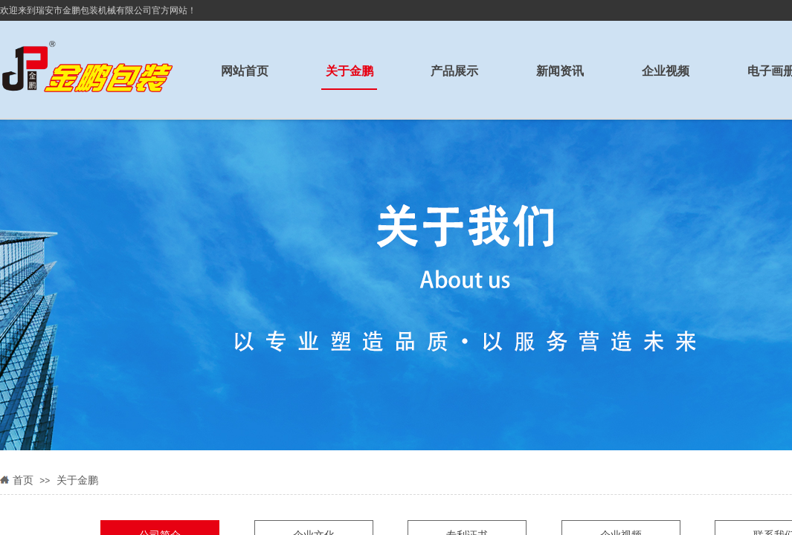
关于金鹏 (77, 480)
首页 (23, 480)
